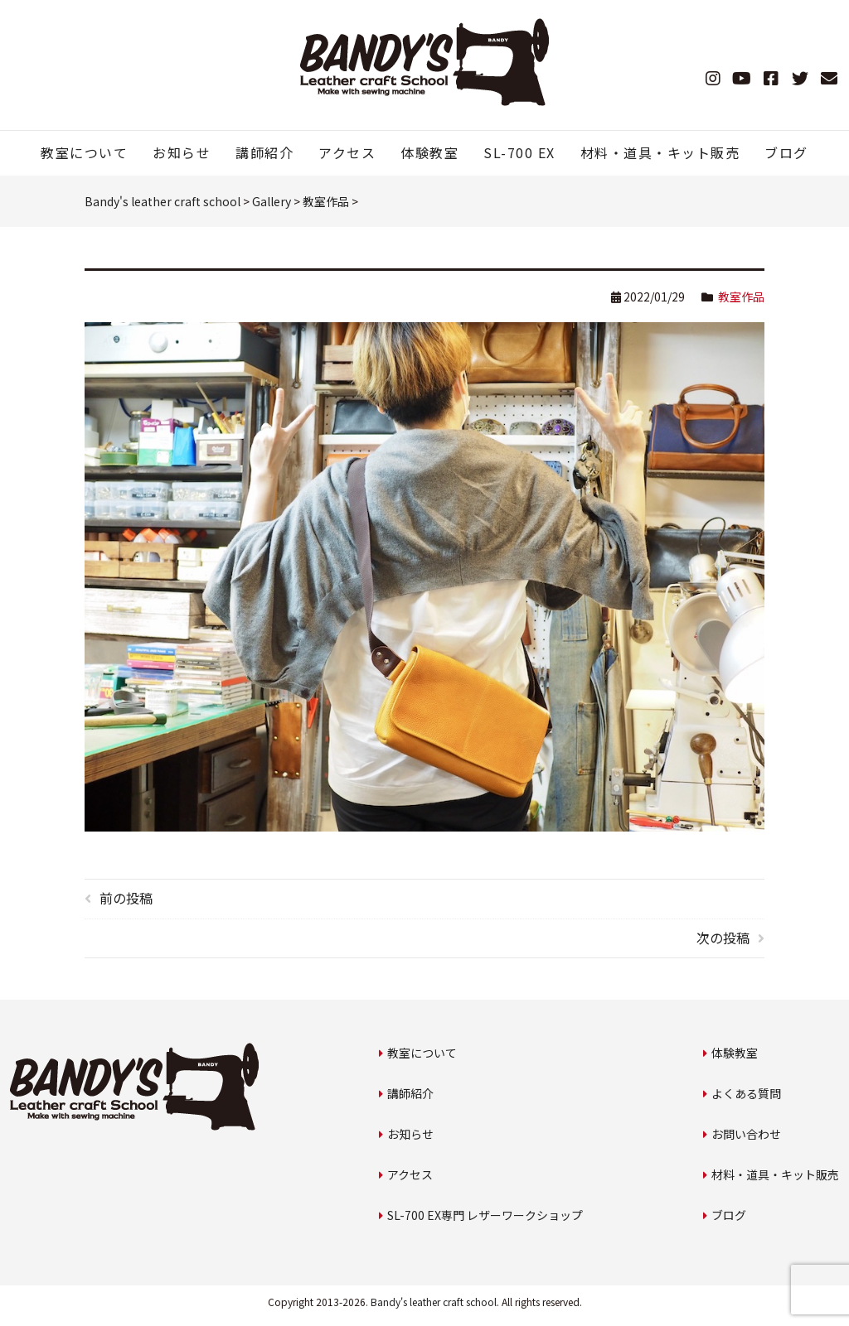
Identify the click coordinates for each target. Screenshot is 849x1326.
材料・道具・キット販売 (660, 152)
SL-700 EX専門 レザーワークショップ (485, 1215)
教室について (84, 152)
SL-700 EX (519, 152)
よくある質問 (746, 1093)
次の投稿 (723, 937)
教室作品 (741, 296)
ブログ (786, 152)
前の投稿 (126, 898)
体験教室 (429, 152)
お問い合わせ (746, 1134)
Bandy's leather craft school (434, 1302)
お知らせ (182, 152)
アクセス (347, 152)
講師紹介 (264, 152)
